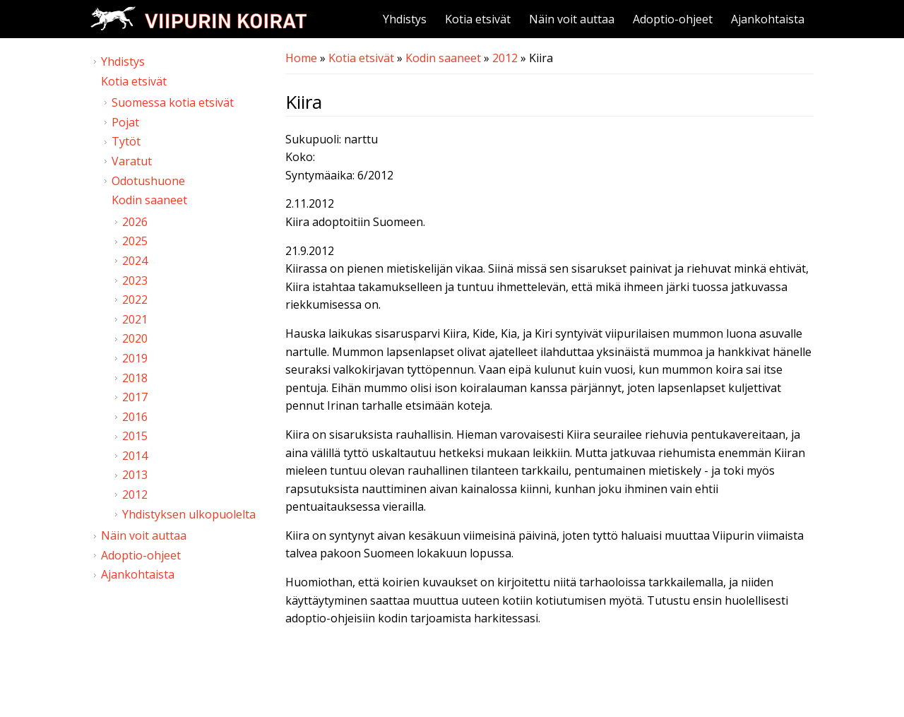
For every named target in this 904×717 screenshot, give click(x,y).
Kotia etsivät (478, 19)
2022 (135, 299)
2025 (135, 241)
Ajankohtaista (767, 19)
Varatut (132, 161)
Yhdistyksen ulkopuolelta (189, 514)
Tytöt (126, 141)
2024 (135, 260)
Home (301, 58)
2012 (505, 58)
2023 (135, 280)
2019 (135, 358)
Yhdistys (405, 19)
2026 (135, 222)
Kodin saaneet (443, 58)
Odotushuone (148, 181)
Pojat (125, 122)
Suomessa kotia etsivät (173, 102)
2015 (135, 436)
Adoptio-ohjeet (673, 19)
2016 (135, 417)
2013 (135, 474)
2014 (135, 455)
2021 (135, 319)
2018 (135, 378)
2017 (135, 397)
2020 (135, 338)
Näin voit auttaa (571, 19)
